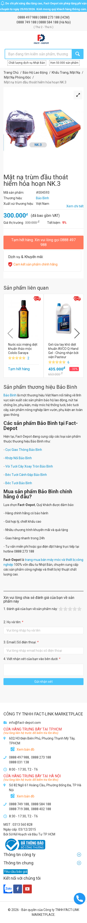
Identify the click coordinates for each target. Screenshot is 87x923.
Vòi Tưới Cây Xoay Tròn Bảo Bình (29, 466)
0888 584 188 (49, 22)
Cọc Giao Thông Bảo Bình (23, 450)
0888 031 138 (19, 762)
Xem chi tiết (75, 206)
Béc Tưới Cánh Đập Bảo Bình (26, 475)
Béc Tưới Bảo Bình (18, 483)
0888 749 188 (26, 22)
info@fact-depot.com (25, 722)
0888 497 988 (28, 17)
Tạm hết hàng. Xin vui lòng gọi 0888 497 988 (43, 242)
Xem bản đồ (25, 749)
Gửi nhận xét (43, 681)
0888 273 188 (50, 17)
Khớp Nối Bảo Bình (18, 458)
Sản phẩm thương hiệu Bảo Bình (40, 387)
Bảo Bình (9, 395)
